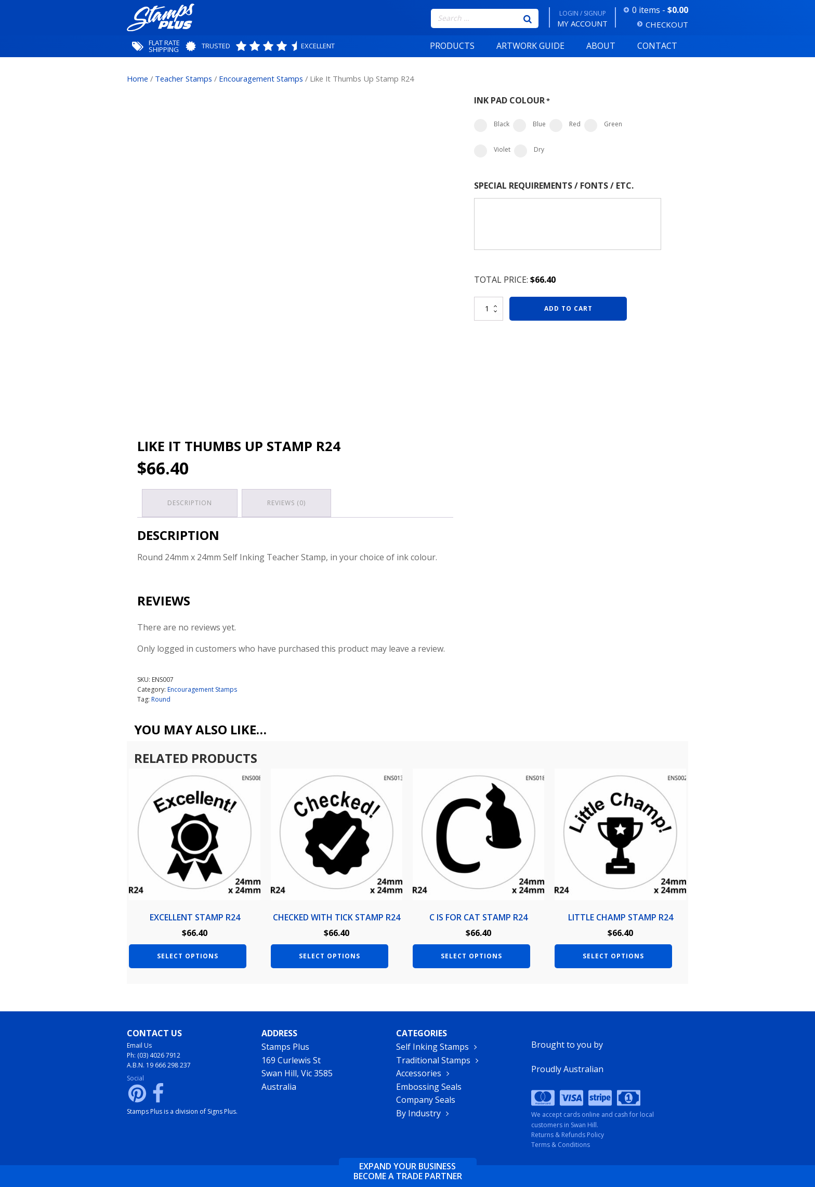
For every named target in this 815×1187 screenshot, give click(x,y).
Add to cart (568, 308)
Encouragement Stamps (261, 78)
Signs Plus (221, 1112)
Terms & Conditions (560, 1144)
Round (160, 698)
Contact (657, 45)
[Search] (527, 18)
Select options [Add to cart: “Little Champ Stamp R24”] (613, 954)
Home (137, 78)
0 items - (660, 10)
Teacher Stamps (183, 78)
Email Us (139, 1046)
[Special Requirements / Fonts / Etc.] (567, 224)
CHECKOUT (667, 24)
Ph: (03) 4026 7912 (153, 1056)
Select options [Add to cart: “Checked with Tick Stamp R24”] (329, 954)
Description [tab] (190, 502)
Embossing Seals (429, 1087)
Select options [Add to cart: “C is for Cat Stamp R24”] (471, 954)
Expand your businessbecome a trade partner (407, 1171)
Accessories (418, 1074)
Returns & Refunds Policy (567, 1134)
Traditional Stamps (433, 1061)
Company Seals (425, 1101)
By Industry (418, 1114)
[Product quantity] (488, 309)
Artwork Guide (530, 45)
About (600, 45)
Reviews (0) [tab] (288, 502)
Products (452, 45)
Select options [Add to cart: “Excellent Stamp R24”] (187, 954)
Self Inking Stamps (432, 1047)
